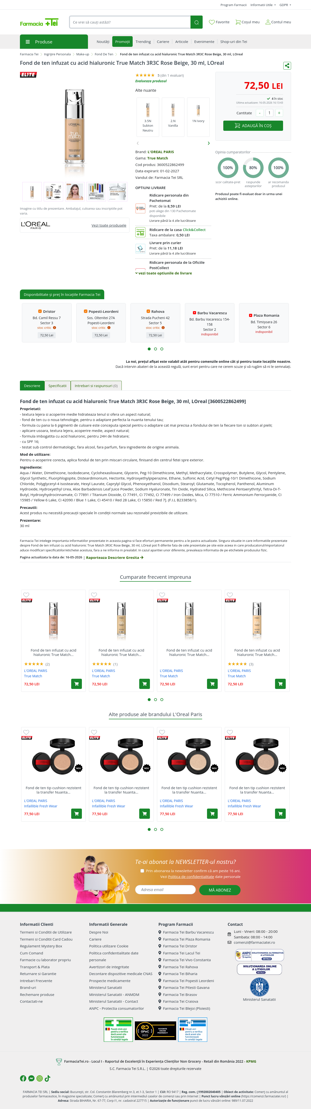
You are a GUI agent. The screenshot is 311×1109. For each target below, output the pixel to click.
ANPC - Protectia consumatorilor (116, 1008)
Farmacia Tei (29, 54)
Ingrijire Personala (57, 54)
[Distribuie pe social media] (287, 66)
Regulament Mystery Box (41, 945)
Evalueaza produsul (151, 81)
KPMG (251, 1061)
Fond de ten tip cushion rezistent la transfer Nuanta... (53, 790)
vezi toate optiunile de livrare (163, 273)
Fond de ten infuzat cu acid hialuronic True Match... (53, 652)
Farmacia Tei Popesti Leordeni (186, 980)
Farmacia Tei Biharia (177, 973)
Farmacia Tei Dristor (177, 945)
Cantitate (244, 112)
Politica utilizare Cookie (108, 945)
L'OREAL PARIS (160, 151)
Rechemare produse (37, 994)
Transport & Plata (35, 966)
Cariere (95, 939)
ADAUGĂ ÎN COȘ (253, 125)
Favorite (219, 22)
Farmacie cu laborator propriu (45, 959)
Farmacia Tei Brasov (177, 994)
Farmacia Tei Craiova (178, 1001)
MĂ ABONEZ (220, 890)
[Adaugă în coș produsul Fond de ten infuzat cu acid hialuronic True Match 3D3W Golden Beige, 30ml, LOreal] (144, 684)
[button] (149, 349)
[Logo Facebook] (23, 1078)
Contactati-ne (31, 1001)
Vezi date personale (200, 876)
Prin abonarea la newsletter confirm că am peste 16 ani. (193, 870)
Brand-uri (28, 987)
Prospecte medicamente (109, 980)
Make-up (82, 54)
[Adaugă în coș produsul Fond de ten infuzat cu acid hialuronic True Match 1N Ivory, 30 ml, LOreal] (280, 684)
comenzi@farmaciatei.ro (254, 942)
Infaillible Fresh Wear (40, 806)
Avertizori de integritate (109, 966)
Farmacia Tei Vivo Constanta (184, 959)
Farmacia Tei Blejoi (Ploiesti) (184, 1008)
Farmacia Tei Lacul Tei (179, 953)
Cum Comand (31, 953)
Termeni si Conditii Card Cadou (46, 939)
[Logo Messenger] (31, 1078)
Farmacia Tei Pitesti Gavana (183, 987)
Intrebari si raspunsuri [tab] (96, 385)
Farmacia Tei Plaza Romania (184, 939)
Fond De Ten (104, 54)
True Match (157, 158)
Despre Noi (98, 932)
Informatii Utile (262, 5)
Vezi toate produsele (109, 225)
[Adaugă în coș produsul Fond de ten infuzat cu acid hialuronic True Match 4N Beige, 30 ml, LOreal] (212, 684)
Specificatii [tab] (58, 385)
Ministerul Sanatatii (105, 987)
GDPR (284, 5)
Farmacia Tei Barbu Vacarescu (186, 932)
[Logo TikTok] (47, 1078)
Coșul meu (247, 21)
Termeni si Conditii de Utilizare (46, 932)
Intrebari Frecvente (36, 980)
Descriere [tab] (32, 385)
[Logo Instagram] (39, 1078)
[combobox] (129, 22)
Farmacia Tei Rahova (178, 966)
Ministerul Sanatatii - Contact (113, 1001)
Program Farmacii (234, 5)
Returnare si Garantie (38, 973)
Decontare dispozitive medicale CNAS (120, 973)
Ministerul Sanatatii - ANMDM (114, 994)
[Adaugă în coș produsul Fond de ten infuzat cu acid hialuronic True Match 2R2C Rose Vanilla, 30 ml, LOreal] (76, 684)
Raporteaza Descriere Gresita (114, 557)
